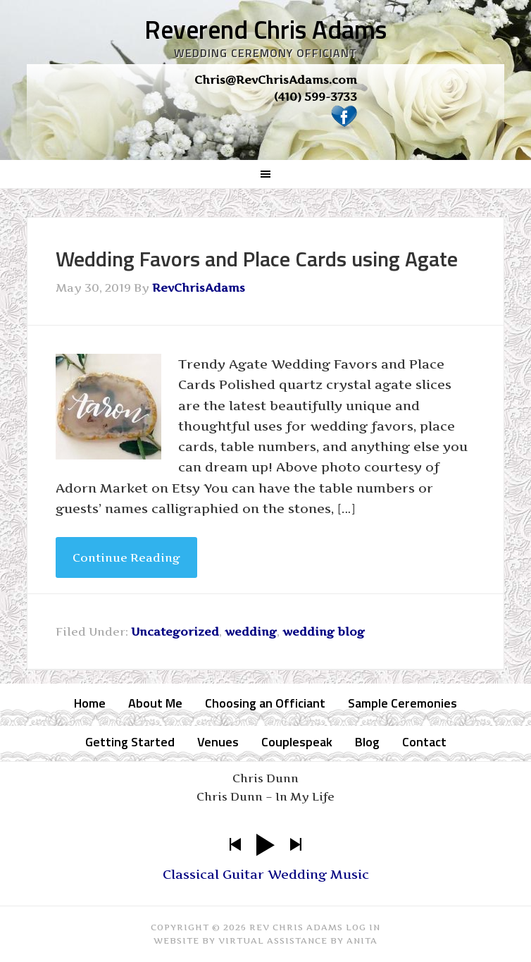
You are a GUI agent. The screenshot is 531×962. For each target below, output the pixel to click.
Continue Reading (126, 557)
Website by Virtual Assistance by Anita (265, 940)
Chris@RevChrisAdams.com (275, 80)
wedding (251, 631)
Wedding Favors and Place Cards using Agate (257, 258)
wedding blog (323, 631)
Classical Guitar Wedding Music (266, 874)
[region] (266, 105)
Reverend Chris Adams (265, 29)
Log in (363, 927)
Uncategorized (175, 631)
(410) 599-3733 (315, 97)
